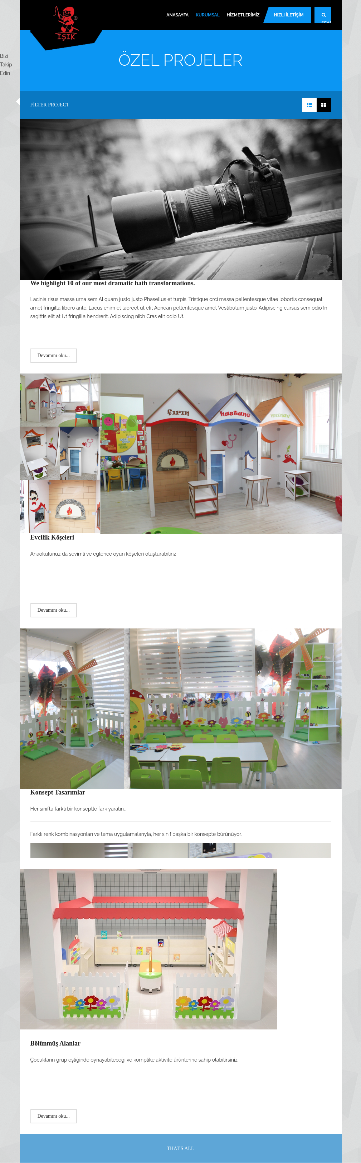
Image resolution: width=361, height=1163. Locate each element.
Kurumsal (208, 14)
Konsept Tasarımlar (58, 792)
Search (326, 18)
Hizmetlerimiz (243, 14)
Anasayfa (177, 14)
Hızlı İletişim (289, 14)
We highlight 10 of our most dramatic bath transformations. (112, 283)
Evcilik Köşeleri (52, 537)
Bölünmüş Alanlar (55, 1043)
